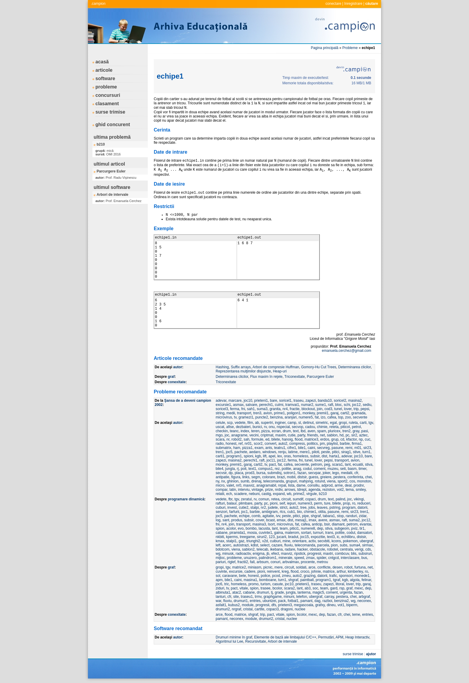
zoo (348, 417)
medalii (346, 473)
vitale (244, 588)
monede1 (361, 576)
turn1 (366, 452)
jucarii (281, 537)
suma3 (262, 409)
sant (226, 520)
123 (272, 537)
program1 (234, 456)
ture (327, 503)
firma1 (357, 443)
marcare (235, 400)
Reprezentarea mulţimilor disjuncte (243, 371)
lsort (271, 524)
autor (177, 367)
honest (231, 443)
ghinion (233, 481)
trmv (258, 597)
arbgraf (364, 597)
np (361, 439)
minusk (228, 553)
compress (297, 443)
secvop (297, 427)
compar (221, 490)
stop (340, 516)
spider (321, 558)
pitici (335, 452)
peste (325, 452)
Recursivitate (255, 641)
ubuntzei (269, 601)
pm (322, 443)
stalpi (254, 507)
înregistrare (353, 3)
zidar (362, 516)
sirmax (367, 545)
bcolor (277, 588)
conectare (333, 3)
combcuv (342, 553)
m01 (357, 448)
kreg (285, 571)
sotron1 (290, 473)
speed (299, 558)
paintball (307, 580)
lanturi (221, 597)
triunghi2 (253, 541)
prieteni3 (285, 605)
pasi (364, 431)
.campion (98, 3)
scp (230, 423)
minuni (289, 597)
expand (279, 494)
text (296, 431)
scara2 (289, 588)
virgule (311, 494)
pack (282, 601)
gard (333, 588)
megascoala (303, 605)
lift (265, 456)
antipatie (222, 477)
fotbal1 (293, 601)
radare (290, 549)
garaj (335, 413)
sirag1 (346, 452)
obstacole (317, 549)
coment (319, 469)
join (319, 409)
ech (229, 494)
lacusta (264, 528)
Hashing (222, 367)
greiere (325, 477)
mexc (358, 588)
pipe (305, 516)
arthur (341, 571)
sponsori (345, 576)
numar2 (307, 405)
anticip (317, 524)
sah (246, 439)
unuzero (250, 558)
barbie (345, 443)
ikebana (276, 549)
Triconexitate (294, 377)
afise (230, 427)
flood (298, 439)
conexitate (176, 382)
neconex (364, 601)
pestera (339, 477)
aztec (363, 435)
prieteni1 (261, 400)
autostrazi (241, 545)
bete (242, 576)
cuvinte (221, 571)
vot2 (340, 490)
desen (337, 567)
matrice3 (311, 439)
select (264, 545)
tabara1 (329, 516)
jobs (311, 507)
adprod (327, 485)
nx (223, 481)
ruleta (353, 423)
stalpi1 (231, 541)
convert (270, 443)
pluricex (334, 431)
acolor (231, 528)
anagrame (239, 435)
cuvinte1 (265, 533)
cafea (331, 417)
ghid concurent (112, 124)
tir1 (362, 528)
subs (343, 545)
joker (326, 473)
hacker (302, 549)
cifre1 (291, 448)
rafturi (220, 503)
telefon (301, 597)
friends (312, 435)
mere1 (305, 452)
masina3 (259, 524)
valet (230, 485)
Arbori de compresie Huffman (275, 367)
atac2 (236, 592)
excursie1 (223, 405)
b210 (101, 144)
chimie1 (310, 512)
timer (362, 469)
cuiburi (275, 541)
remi (348, 448)
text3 (331, 537)
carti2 (344, 413)
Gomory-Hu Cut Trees (318, 367)
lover (347, 409)
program (349, 507)
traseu (298, 400)
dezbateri (243, 427)
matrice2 (239, 567)
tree (303, 507)
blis (353, 553)
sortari (306, 533)
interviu (244, 490)
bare (273, 400)
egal (333, 423)
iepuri (291, 503)
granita (275, 409)
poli (243, 469)
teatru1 (279, 448)
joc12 (356, 405)
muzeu (333, 469)
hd (341, 435)
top (340, 417)
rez (277, 469)
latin (232, 490)
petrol (356, 427)
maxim (280, 435)
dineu (331, 605)
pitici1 (294, 528)
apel (272, 456)
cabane (221, 533)
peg (327, 464)
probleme (106, 86)
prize (269, 490)
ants (268, 448)
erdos (324, 439)
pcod (276, 576)
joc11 (271, 460)
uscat (220, 427)
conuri (275, 562)
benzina (276, 417)
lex (279, 456)
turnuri (318, 533)
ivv (278, 516)
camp (291, 423)
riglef (231, 562)
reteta (334, 427)
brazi (281, 477)
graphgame (273, 597)
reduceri (363, 503)
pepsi (364, 409)
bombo (251, 528)
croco (305, 571)
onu (272, 427)
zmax (310, 558)
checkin (222, 431)
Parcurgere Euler (111, 171)
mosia (252, 533)
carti (363, 423)
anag (297, 469)
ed (267, 439)
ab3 (307, 588)
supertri (267, 423)
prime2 (298, 494)
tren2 (346, 431)
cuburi (221, 507)
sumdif (298, 499)
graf (171, 377)
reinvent (273, 571)
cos (352, 481)
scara (220, 439)
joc (227, 435)
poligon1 (293, 413)
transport (244, 413)
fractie (295, 409)
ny (217, 481)
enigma (258, 553)
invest (232, 507)
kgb (258, 456)
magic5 (318, 592)
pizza (265, 431)
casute (277, 584)
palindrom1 (267, 558)
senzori (221, 512)
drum (287, 431)
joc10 (247, 400)
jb (268, 553)
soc (315, 588)
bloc (338, 405)
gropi (343, 423)
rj (238, 469)
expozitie (318, 537)
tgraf (336, 580)
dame (300, 485)
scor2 (258, 443)
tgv (370, 423)
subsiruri (365, 553)
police (265, 576)
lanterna (304, 592)
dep (320, 528)
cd (342, 439)
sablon (332, 435)
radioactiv (243, 553)
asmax (238, 405)
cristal (247, 609)
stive (356, 452)
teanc (234, 431)
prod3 (250, 473)
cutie (291, 435)
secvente (360, 417)
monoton (364, 481)
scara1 (337, 464)
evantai (365, 524)
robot (348, 567)
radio (220, 443)
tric (226, 584)
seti (343, 469)
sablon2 (248, 549)
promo (253, 584)
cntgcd (333, 558)
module (247, 605)
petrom (316, 464)
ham (236, 448)
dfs (273, 605)
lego (335, 473)
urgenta (346, 592)
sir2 (354, 435)
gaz (241, 541)
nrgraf (236, 609)
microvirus (224, 417)
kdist (254, 545)
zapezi (310, 400)
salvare (251, 405)
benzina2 (341, 601)
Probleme (350, 48)
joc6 (219, 584)
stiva (368, 464)
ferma (234, 409)
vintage (257, 490)
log (218, 520)
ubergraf (366, 541)
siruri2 (262, 537)
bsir (327, 524)
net (322, 435)
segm (255, 477)
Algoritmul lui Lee (229, 641)
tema (350, 490)
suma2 (354, 520)
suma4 (354, 545)
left (218, 545)
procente (308, 562)
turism (265, 584)
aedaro (254, 452)
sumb (244, 481)
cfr (356, 473)
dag (317, 601)
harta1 (334, 456)
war (218, 601)
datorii (362, 507)
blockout (308, 409)
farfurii (234, 512)
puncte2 (261, 417)
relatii (220, 494)
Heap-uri (280, 371)
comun (263, 499)
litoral (340, 584)
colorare (268, 477)
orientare (299, 541)
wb (289, 494)
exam (259, 448)
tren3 (257, 413)
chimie (322, 427)
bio (299, 512)
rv (265, 427)
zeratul (246, 499)
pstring (334, 507)
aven (311, 431)
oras (287, 456)
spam (321, 431)
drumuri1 (241, 601)
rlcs (282, 512)
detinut (308, 423)
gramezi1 (245, 417)
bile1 (301, 448)
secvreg (323, 448)
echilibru (348, 537)
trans (329, 533)
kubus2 (234, 605)
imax (312, 520)
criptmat (267, 435)
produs (236, 520)
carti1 (220, 456)
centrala (346, 549)
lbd (303, 431)
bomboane (267, 580)
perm (318, 503)
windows (269, 452)
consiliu (313, 485)
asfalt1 (221, 605)
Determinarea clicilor (354, 367)
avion (267, 413)
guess (313, 477)
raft (330, 405)
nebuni (254, 494)
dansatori (364, 533)
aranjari (291, 417)
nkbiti (220, 537)
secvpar (314, 473)
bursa (260, 473)
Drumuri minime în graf (234, 637)
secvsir (221, 473)
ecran (276, 431)
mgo (219, 435)
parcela (323, 545)
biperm (351, 605)
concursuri (107, 95)
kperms (232, 537)
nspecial (283, 427)
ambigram (270, 512)
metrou (322, 562)
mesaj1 (301, 520)
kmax (220, 541)
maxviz (248, 485)
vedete (239, 423)
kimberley (355, 571)
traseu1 (247, 597)
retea (275, 499)
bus (364, 558)
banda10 (325, 400)
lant (348, 464)
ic (338, 537)
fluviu (288, 545)
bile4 (219, 469)
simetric (322, 423)
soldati (301, 567)
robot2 (237, 439)
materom (292, 533)
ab (257, 423)
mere (279, 567)
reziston (328, 490)
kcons (336, 541)
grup (334, 439)
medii (230, 413)
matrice (328, 571)
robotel (332, 549)
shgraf (316, 516)
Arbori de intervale (112, 194)
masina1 (250, 580)
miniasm (254, 567)
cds (368, 549)
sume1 (320, 405)
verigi (359, 549)
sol (218, 576)
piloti (315, 452)
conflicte (324, 567)
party (301, 435)
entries (255, 601)
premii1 (322, 413)
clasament (107, 103)
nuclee (300, 609)
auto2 (282, 443)
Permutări (326, 637)
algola (355, 580)
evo (240, 528)
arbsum (263, 562)
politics (312, 443)
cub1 (291, 512)
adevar (221, 400)
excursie (236, 571)
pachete (240, 452)
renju (282, 452)
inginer (280, 423)
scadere (240, 494)
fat (317, 417)
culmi (279, 405)
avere (322, 520)
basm (352, 469)
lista (291, 485)
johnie (316, 571)
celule (220, 423)
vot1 (340, 605)
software (105, 78)
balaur (232, 503)
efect (275, 553)
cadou (310, 427)
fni (243, 409)
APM (339, 637)
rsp (341, 588)
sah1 (251, 409)
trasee (265, 588)
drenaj (256, 481)
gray (356, 431)
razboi (327, 601)
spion (220, 528)
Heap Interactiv (357, 637)
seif (282, 503)
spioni (248, 456)
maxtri (328, 553)
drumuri (263, 592)
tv (235, 417)
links (245, 477)
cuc (367, 439)
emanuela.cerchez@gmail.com (346, 351)
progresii (314, 553)
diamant (338, 524)
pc (347, 435)
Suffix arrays (241, 367)
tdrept (302, 490)
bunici (257, 427)
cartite (259, 609)
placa (238, 473)
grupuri (291, 481)
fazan (302, 473)
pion (334, 545)
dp (230, 473)
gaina (278, 533)
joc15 (304, 537)
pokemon (350, 541)
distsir (302, 477)
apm (219, 580)
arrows (289, 490)
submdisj (274, 473)
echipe (244, 516)
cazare (277, 545)
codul (307, 469)
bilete (275, 439)
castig (266, 494)
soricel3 (222, 409)
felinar (366, 580)
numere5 (306, 417)
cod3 (328, 409)
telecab (262, 549)
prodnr (359, 485)
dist (324, 456)
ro (353, 503)
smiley (361, 490)
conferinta (355, 477)
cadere (249, 571)
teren (255, 431)
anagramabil (266, 485)
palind (340, 499)
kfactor (351, 439)
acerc (227, 545)
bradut (293, 537)
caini (311, 448)
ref (240, 443)
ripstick (299, 553)
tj (272, 592)
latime (293, 452)
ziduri (220, 588)
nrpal (282, 485)
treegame (247, 537)
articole (103, 70)
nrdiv (278, 490)
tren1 (220, 452)
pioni (273, 503)
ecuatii (358, 464)
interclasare (350, 558)
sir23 (367, 448)
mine (286, 541)
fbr (230, 499)
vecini (254, 435)
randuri (351, 516)
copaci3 (272, 609)
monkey (308, 413)
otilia (322, 512)
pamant (307, 601)
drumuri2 (223, 609)
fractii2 (242, 562)
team (284, 528)
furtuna (360, 567)
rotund (320, 481)
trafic (333, 576)
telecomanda (273, 481)
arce (311, 567)
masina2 (355, 400)
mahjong (306, 481)
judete (273, 507)
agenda (314, 490)
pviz (354, 528)
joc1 (244, 512)
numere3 (305, 503)
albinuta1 (223, 592)
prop (346, 503)
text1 (252, 469)
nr (227, 439)
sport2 (342, 481)
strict (283, 507)
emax (281, 520)
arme (339, 485)
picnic (267, 567)
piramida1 (237, 533)
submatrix (223, 448)
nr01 (248, 443)
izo (323, 417)
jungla (230, 469)
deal (348, 485)
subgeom (341, 528)
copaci (310, 499)
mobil (291, 477)
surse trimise (110, 111)
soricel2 (340, 400)
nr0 (238, 485)
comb (256, 516)
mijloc (220, 558)
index (244, 431)
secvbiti (324, 541)
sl (299, 423)
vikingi (359, 499)
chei (368, 477)
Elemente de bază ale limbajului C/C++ (285, 637)
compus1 (265, 469)
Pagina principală (324, 48)
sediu (367, 405)
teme (356, 614)
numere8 (308, 528)
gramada (358, 413)
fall (252, 562)
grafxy (320, 605)
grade (279, 592)
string (220, 413)
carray (329, 597)
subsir (314, 456)
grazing (309, 576)
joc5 (229, 452)
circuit (286, 499)
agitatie (268, 516)
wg (218, 553)
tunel (338, 409)
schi (347, 405)
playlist (332, 443)
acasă (102, 61)
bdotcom (222, 549)
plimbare (245, 503)
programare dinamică (186, 499)
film (250, 423)
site (236, 597)
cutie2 (243, 507)
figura (235, 477)
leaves (322, 507)
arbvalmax (290, 562)
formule (257, 439)
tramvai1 (292, 405)
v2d (265, 541)
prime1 (279, 413)
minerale (285, 558)
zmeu (286, 576)
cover (259, 520)
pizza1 (247, 448)
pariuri (221, 562)
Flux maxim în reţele (266, 377)
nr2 (263, 507)
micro (220, 485)
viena (331, 481)
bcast (270, 520)
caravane (229, 576)
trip (356, 409)
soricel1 (285, 400)
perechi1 (266, 405)
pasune (337, 448)
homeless (300, 456)
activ (312, 541)
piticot (345, 427)
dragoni (287, 609)
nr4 (285, 409)
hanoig (287, 439)
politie (286, 469)
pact (272, 464)
